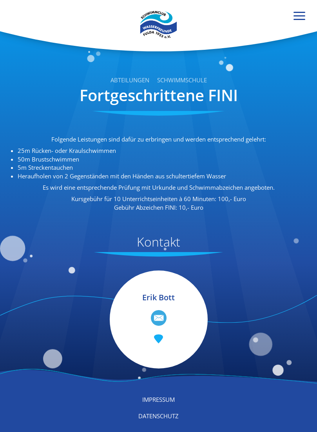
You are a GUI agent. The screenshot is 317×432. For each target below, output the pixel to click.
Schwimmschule (182, 79)
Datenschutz (158, 416)
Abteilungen (129, 79)
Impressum (158, 399)
